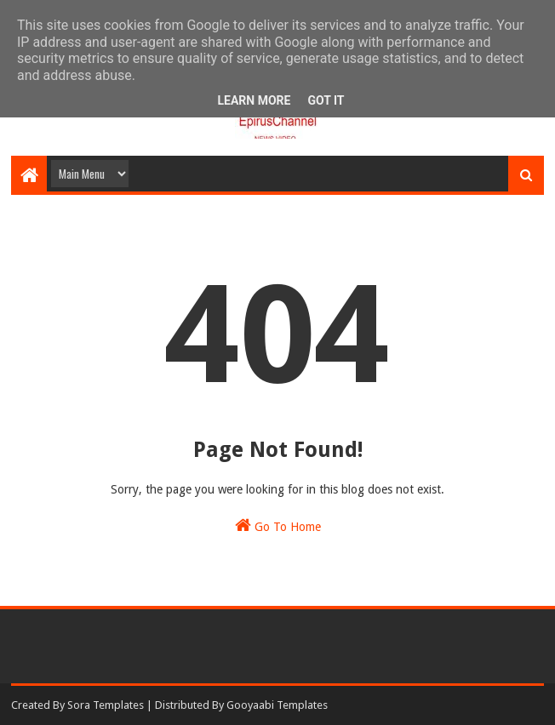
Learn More (253, 100)
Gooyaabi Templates (277, 705)
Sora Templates (105, 705)
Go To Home (278, 525)
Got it (325, 100)
